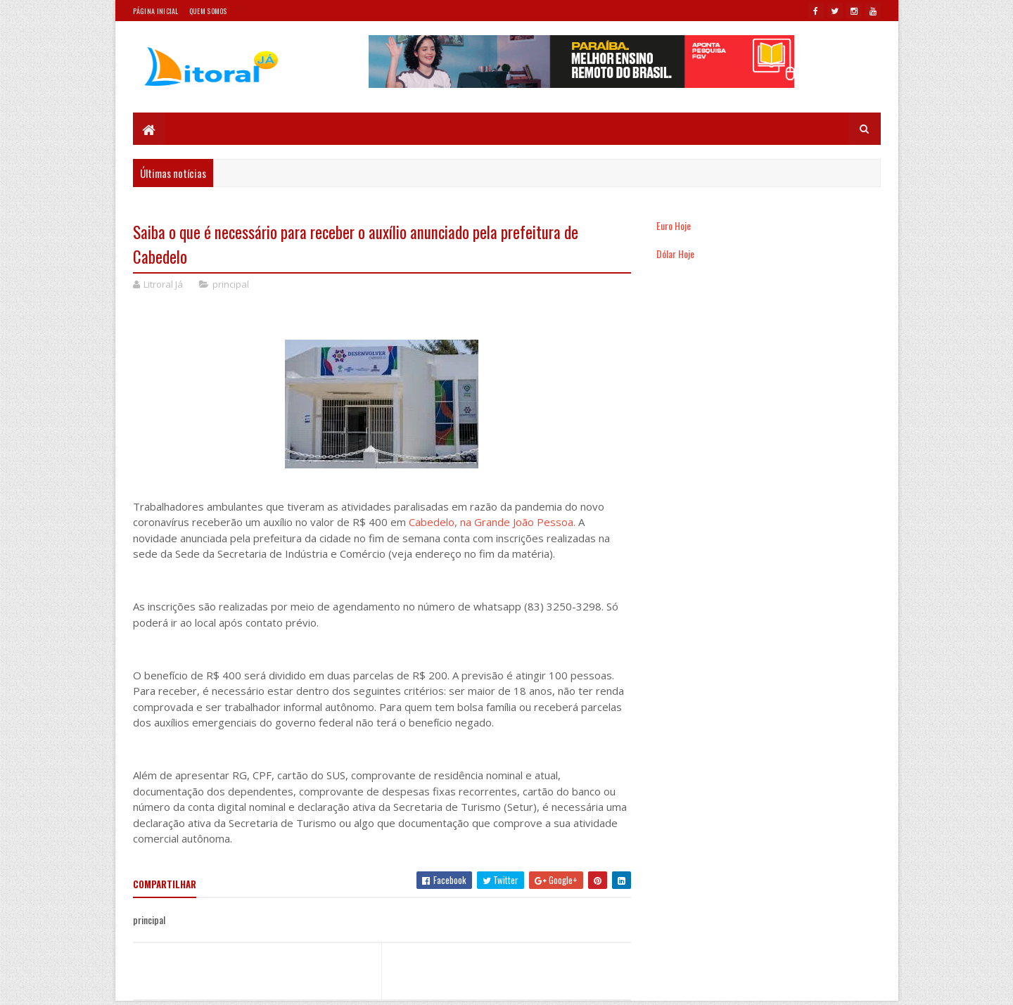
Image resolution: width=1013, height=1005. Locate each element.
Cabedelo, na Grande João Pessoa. (493, 522)
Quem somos (208, 11)
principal (230, 284)
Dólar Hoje (675, 253)
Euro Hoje (673, 225)
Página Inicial (156, 11)
